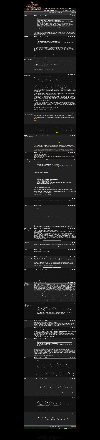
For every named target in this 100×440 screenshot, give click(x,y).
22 (75, 12)
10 (62, 12)
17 (70, 12)
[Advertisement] (59, 4)
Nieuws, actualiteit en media (52, 10)
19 (72, 12)
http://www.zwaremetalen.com (49, 436)
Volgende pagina (72, 14)
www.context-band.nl (46, 267)
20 (73, 12)
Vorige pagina (65, 14)
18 (71, 12)
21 (74, 12)
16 (69, 12)
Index (45, 10)
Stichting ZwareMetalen (52, 438)
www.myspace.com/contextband (55, 267)
